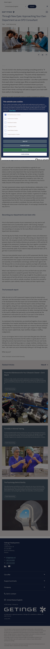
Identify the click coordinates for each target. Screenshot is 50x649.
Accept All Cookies (25, 145)
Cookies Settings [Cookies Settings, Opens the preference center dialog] (25, 154)
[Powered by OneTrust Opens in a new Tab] (41, 159)
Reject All (25, 141)
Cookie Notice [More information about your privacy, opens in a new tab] (12, 110)
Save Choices (25, 149)
